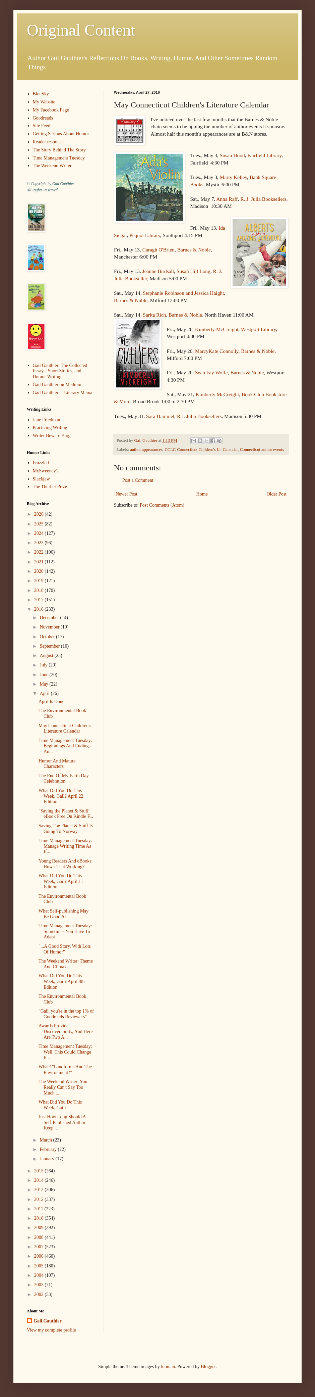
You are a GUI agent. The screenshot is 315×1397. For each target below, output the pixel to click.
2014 (39, 1180)
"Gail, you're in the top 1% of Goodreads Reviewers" (66, 1014)
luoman (168, 1366)
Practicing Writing (50, 427)
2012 (39, 1199)
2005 (39, 1265)
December (50, 617)
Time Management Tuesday (59, 157)
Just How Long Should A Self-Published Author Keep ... (62, 1122)
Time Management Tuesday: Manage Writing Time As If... (65, 846)
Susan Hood (232, 155)
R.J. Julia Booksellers (199, 416)
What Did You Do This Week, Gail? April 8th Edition (62, 981)
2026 (39, 514)
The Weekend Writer (52, 165)
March (46, 1140)
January (47, 1158)
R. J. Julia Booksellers (263, 199)
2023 (39, 542)
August (47, 655)
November (50, 627)
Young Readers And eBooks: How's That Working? (66, 863)
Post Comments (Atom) (162, 505)
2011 (39, 1208)
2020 (39, 571)
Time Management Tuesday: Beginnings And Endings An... (65, 746)
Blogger (208, 1366)
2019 (39, 580)
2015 (39, 1170)
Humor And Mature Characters (57, 763)
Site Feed (42, 125)
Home (202, 494)
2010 (39, 1218)
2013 (39, 1189)
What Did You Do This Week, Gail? (60, 1105)
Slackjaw (41, 478)
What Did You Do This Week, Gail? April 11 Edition (61, 881)
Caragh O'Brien (158, 249)
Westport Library (258, 329)
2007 (39, 1246)
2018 (39, 590)
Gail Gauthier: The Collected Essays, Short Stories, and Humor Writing (60, 371)
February (49, 1149)
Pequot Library (144, 235)
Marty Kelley (233, 177)
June (44, 674)
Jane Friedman (46, 419)
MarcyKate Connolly (216, 351)
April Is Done (51, 701)
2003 (39, 1284)
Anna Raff (227, 199)
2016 (39, 609)
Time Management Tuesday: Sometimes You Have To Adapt (65, 931)
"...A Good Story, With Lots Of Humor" (65, 949)
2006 (39, 1256)
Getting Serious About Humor (61, 133)
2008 (39, 1237)
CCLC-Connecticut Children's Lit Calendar (201, 449)
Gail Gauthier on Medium (57, 384)
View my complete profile (51, 1330)
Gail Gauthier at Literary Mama (62, 392)
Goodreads (43, 118)
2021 (39, 561)
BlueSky (41, 93)
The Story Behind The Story (59, 149)
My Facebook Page (51, 109)
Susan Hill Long (193, 271)
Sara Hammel (160, 416)
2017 (39, 599)
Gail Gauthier (48, 1320)
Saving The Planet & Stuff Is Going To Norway (66, 828)
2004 (39, 1275)
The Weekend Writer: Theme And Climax (66, 964)
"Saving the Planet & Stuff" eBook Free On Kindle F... (66, 813)
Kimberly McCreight (217, 329)
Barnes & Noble (194, 249)
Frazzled (41, 462)
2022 (39, 552)
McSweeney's (46, 470)
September (50, 646)
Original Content (81, 30)
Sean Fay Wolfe (211, 372)
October (48, 636)
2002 (39, 1294)
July (44, 664)
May (44, 684)
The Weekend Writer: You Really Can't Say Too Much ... (63, 1087)
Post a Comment (137, 480)
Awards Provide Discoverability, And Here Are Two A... (65, 1031)
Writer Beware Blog (52, 435)
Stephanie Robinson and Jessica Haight (183, 293)
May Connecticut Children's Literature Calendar (65, 728)
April (45, 693)
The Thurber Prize (50, 486)
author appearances (146, 449)
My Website (44, 101)
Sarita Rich (154, 315)
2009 (39, 1227)
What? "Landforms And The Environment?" (65, 1069)
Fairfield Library (264, 155)
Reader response (48, 141)
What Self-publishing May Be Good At (63, 914)
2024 (39, 533)
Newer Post (126, 494)
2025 (39, 523)
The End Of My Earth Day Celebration (64, 778)
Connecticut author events (262, 449)
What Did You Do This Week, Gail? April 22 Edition (61, 796)
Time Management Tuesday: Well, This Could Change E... (65, 1052)
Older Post (277, 494)
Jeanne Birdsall (158, 271)
